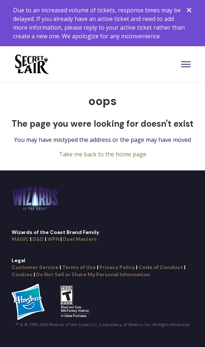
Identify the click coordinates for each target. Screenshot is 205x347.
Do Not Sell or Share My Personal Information (93, 274)
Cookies (22, 274)
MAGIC (20, 239)
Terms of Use (79, 267)
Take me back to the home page (102, 154)
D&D (38, 239)
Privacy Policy (117, 267)
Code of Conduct (160, 267)
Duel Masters (80, 239)
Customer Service (35, 267)
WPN (53, 239)
